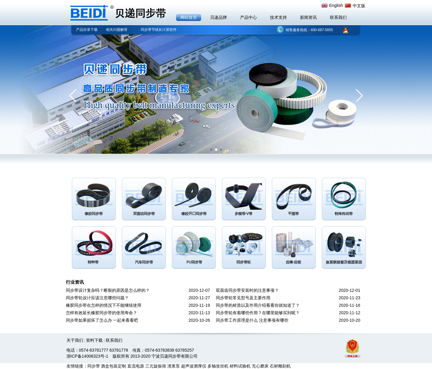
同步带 (93, 366)
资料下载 (94, 340)
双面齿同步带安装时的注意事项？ (247, 290)
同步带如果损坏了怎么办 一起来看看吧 (102, 320)
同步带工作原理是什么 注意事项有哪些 (252, 320)
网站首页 (188, 17)
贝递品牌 (218, 17)
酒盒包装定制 (113, 366)
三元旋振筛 (155, 366)
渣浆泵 (173, 366)
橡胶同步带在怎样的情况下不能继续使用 (103, 305)
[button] (73, 95)
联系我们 (338, 17)
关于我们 (74, 340)
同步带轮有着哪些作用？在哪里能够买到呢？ (258, 312)
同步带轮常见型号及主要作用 (243, 297)
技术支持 (278, 17)
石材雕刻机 (280, 366)
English (336, 5)
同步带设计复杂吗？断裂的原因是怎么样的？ (108, 290)
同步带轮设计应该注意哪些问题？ (97, 297)
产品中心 (248, 17)
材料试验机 (240, 366)
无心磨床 (260, 366)
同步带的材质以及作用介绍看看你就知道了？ (258, 305)
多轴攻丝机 (217, 366)
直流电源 (135, 366)
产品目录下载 (87, 30)
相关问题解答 (117, 30)
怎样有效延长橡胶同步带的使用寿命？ (101, 312)
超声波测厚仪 (193, 366)
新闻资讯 (308, 17)
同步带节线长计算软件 (159, 30)
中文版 (359, 5)
